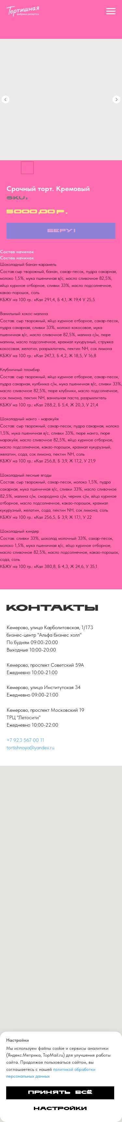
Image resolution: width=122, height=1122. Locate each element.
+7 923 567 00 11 (25, 740)
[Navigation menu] (110, 11)
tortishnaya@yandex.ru (30, 747)
